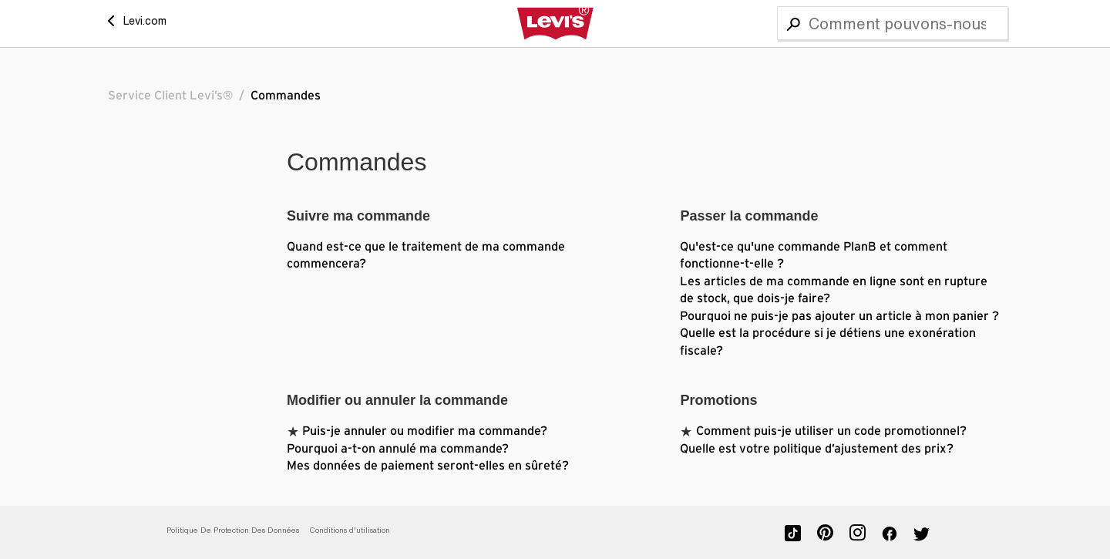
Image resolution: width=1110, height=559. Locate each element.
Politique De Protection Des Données (232, 530)
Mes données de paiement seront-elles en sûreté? (428, 466)
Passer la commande (749, 216)
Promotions (718, 400)
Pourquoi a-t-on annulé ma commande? (398, 449)
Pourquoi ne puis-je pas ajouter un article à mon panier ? (839, 316)
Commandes (286, 95)
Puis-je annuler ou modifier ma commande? (424, 431)
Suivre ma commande (358, 216)
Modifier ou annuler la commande (397, 400)
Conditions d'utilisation (349, 530)
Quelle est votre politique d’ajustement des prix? (817, 449)
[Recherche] (892, 23)
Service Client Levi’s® (170, 95)
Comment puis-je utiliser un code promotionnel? (831, 431)
